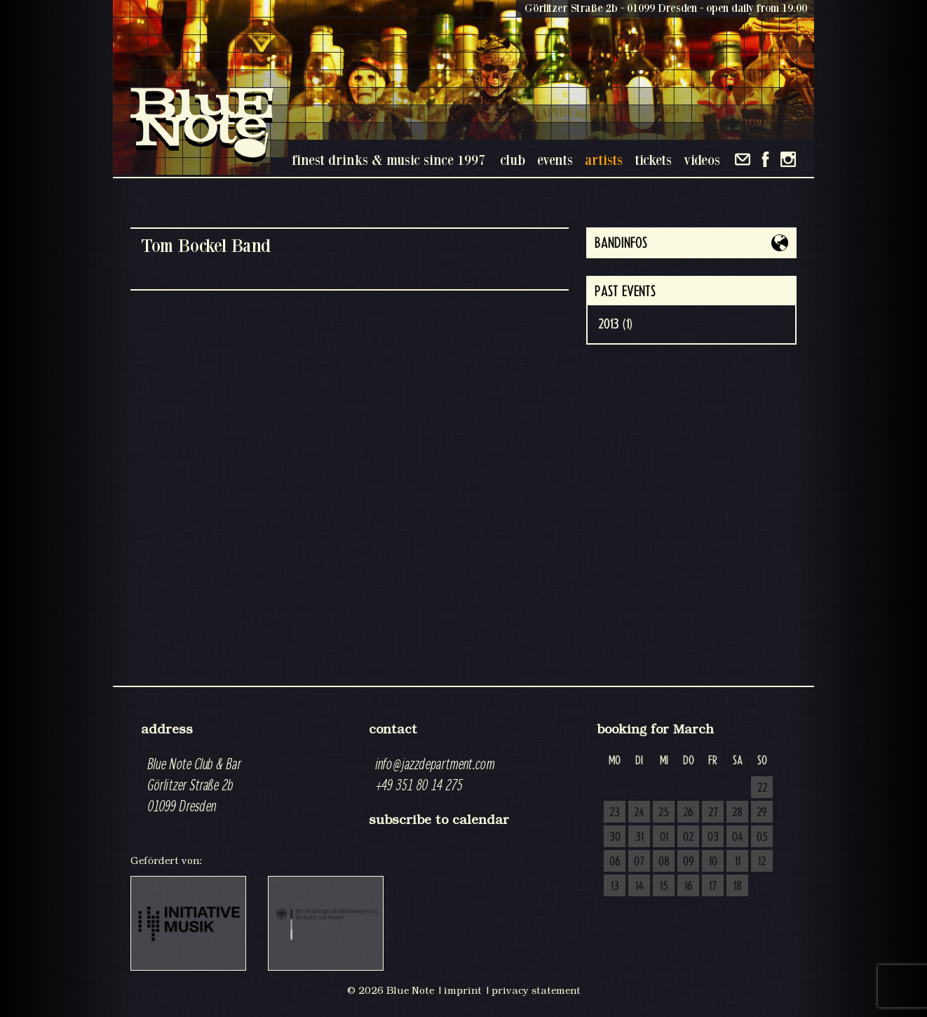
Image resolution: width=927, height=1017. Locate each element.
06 (615, 862)
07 (639, 862)
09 (688, 862)
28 (737, 812)
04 (737, 837)
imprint (463, 990)
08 (664, 862)
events (555, 160)
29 (762, 812)
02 (688, 837)
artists (604, 160)
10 (713, 862)
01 (664, 837)
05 (762, 837)
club (512, 160)
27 (713, 812)
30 (615, 837)
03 (713, 837)
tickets (653, 160)
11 (737, 862)
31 (639, 837)
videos (702, 160)
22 (762, 788)
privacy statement (536, 990)
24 (639, 812)
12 (762, 862)
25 (663, 812)
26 (688, 812)
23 (614, 812)
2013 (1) (615, 324)
